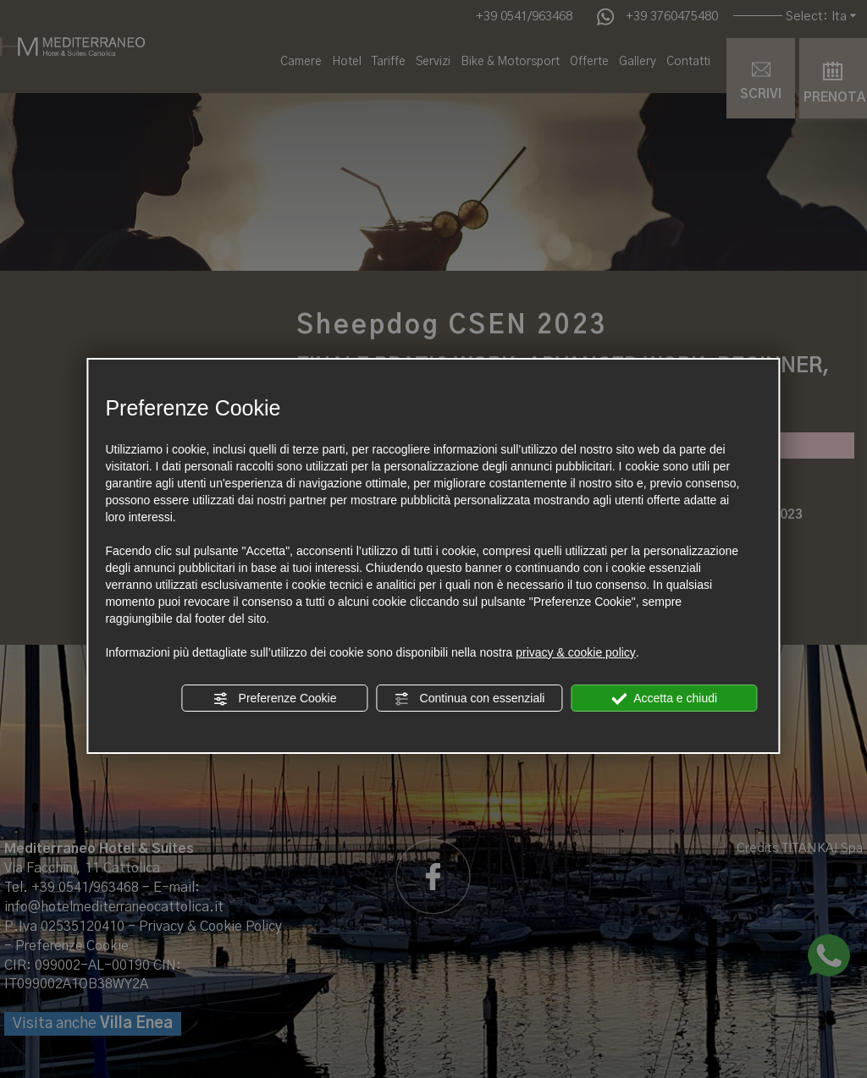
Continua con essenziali (470, 699)
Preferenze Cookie (275, 699)
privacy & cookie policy (576, 652)
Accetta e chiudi (664, 699)
